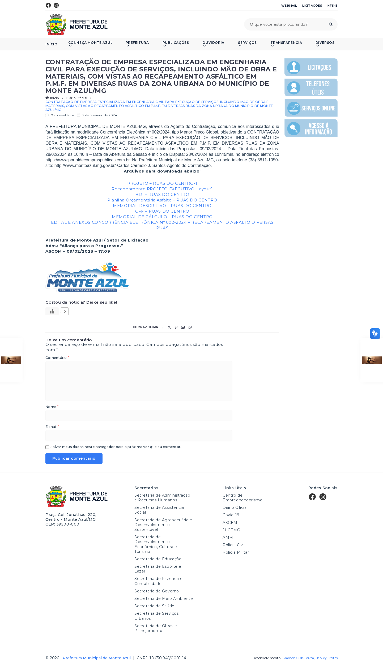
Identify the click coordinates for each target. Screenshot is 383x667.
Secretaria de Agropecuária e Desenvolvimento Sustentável (163, 525)
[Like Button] (52, 311)
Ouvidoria (213, 44)
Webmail (289, 5)
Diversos (325, 44)
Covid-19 (231, 515)
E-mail (52, 427)
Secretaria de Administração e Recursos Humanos (162, 497)
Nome (51, 407)
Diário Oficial (76, 98)
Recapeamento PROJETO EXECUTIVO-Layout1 (162, 188)
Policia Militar (236, 552)
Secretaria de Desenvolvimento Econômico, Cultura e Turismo (155, 544)
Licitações (312, 5)
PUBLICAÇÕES (176, 44)
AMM (228, 537)
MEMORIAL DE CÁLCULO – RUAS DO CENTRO (162, 216)
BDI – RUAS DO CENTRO (162, 194)
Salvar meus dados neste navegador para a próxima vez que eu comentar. (115, 447)
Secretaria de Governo (156, 591)
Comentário (57, 358)
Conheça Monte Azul (90, 44)
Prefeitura (137, 44)
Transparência (286, 44)
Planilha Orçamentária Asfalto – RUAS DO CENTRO (162, 200)
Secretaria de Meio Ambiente (163, 598)
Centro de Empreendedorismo (242, 497)
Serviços (247, 44)
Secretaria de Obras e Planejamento (155, 628)
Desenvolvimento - (283, 658)
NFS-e (332, 5)
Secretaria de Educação (157, 559)
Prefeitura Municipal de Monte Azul (76, 24)
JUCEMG (231, 530)
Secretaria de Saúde (154, 606)
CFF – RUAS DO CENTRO (162, 211)
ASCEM (230, 522)
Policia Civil (234, 545)
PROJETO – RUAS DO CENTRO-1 (162, 183)
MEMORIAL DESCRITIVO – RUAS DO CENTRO (162, 205)
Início (51, 44)
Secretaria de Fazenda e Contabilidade (158, 581)
